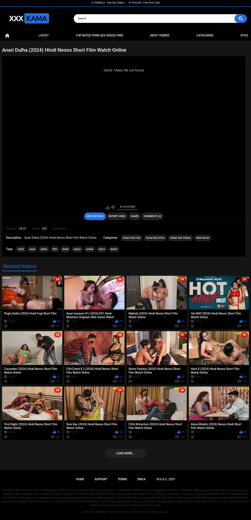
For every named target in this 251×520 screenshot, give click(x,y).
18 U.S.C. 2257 (165, 479)
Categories (204, 35)
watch (113, 249)
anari (32, 249)
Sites (244, 35)
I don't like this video (113, 208)
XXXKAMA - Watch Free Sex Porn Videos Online (121, 512)
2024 (21, 249)
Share (134, 216)
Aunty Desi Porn (155, 237)
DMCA (141, 479)
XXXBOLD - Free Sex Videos (109, 2)
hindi (65, 249)
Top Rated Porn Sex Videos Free (99, 35)
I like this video (108, 208)
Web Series (202, 237)
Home (7, 35)
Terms (122, 479)
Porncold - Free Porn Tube (145, 2)
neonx (77, 249)
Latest (44, 35)
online (89, 249)
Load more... (125, 453)
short (102, 249)
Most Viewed (159, 35)
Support (100, 479)
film (55, 249)
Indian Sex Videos (180, 237)
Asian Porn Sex (132, 237)
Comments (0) (152, 216)
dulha (44, 249)
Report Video (117, 216)
